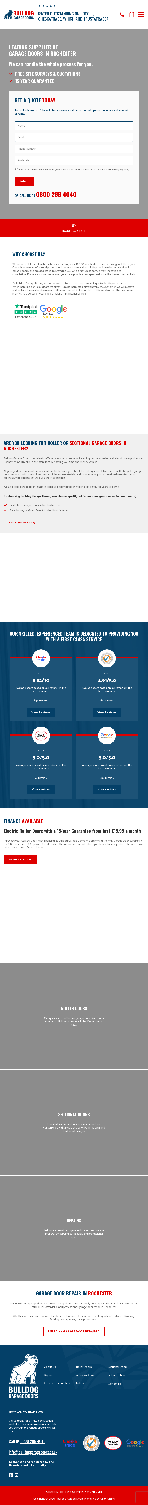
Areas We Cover (85, 1375)
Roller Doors (84, 1367)
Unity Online (107, 1498)
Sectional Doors (118, 1367)
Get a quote (131, 14)
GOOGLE (86, 13)
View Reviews (41, 712)
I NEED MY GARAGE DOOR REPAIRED (74, 1331)
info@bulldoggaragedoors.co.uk (33, 1452)
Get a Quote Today (22, 522)
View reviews (41, 789)
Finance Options (20, 859)
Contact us (114, 1384)
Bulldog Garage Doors (19, 14)
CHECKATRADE (49, 18)
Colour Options (117, 1375)
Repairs (48, 1375)
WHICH (68, 18)
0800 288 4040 (56, 194)
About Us (50, 1367)
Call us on (121, 14)
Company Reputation (57, 1383)
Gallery (80, 1383)
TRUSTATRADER (96, 18)
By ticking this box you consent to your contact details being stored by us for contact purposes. (74, 170)
